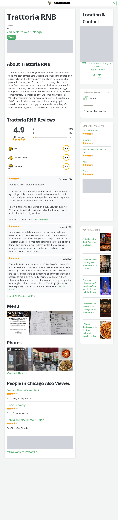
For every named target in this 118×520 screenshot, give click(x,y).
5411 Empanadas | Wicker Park (95, 151)
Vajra (85, 162)
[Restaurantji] (59, 3)
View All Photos (17, 373)
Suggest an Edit (97, 69)
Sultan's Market (90, 130)
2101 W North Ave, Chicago (24, 32)
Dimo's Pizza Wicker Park (23, 390)
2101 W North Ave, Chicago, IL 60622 (97, 65)
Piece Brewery (16, 405)
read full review (41, 219)
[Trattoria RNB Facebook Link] (94, 76)
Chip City (87, 140)
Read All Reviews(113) (21, 296)
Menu (11, 37)
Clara (85, 171)
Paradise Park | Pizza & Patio (25, 420)
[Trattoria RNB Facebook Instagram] (99, 76)
